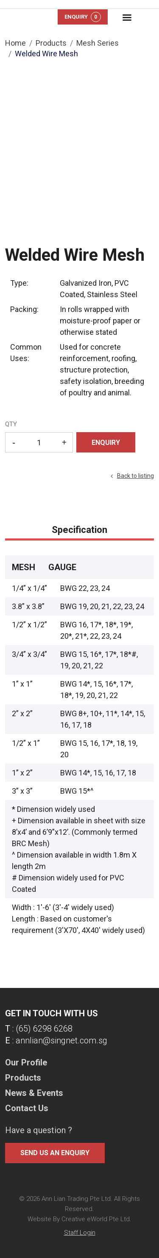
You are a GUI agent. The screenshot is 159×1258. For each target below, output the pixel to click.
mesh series (97, 43)
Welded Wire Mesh (46, 53)
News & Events (34, 1093)
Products (51, 43)
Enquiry (82, 17)
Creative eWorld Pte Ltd (95, 1219)
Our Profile (26, 1062)
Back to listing (135, 475)
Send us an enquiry (54, 1153)
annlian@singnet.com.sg (61, 1040)
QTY (11, 424)
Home (15, 43)
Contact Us (26, 1108)
